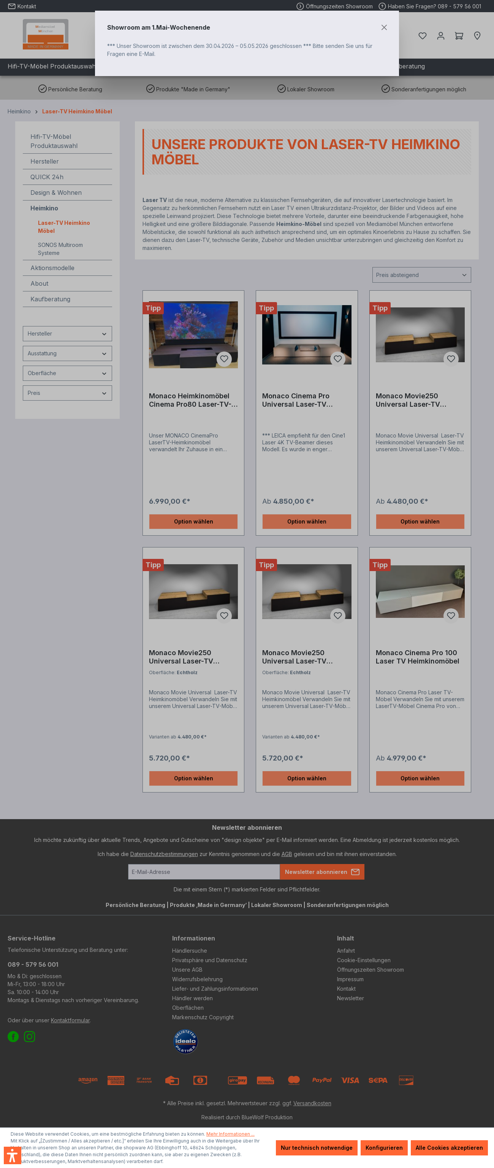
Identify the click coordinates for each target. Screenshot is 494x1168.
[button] (12, 1155)
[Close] (384, 27)
